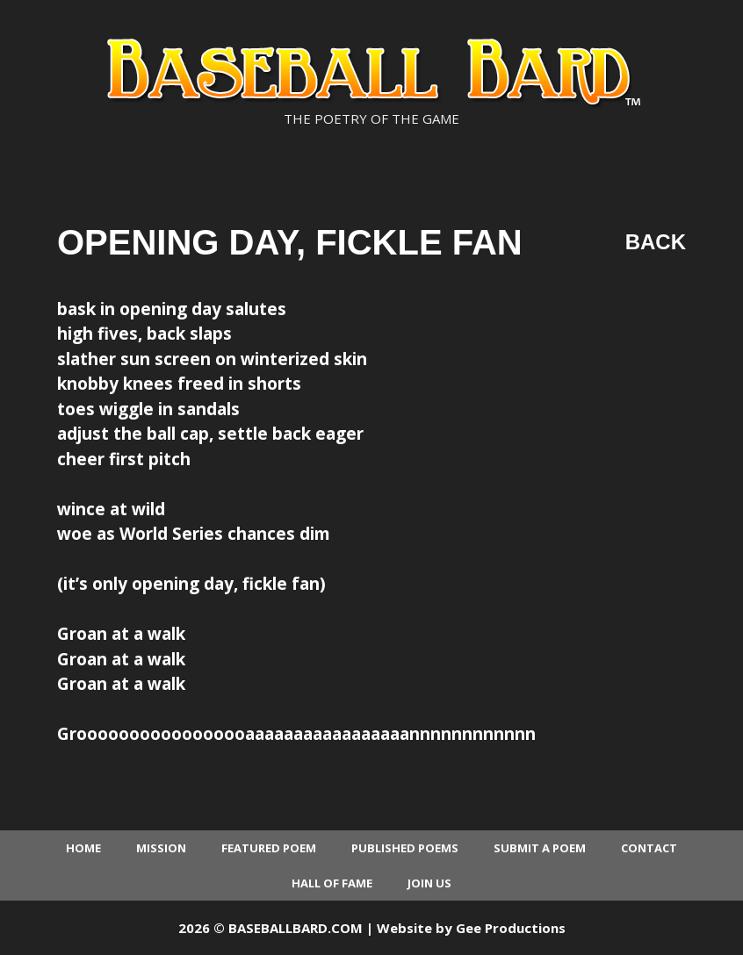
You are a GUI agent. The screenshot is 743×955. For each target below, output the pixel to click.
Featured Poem (268, 848)
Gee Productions (511, 928)
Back (655, 242)
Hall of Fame (332, 883)
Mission (161, 848)
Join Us (429, 883)
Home (83, 848)
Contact (649, 848)
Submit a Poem (540, 848)
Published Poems (404, 848)
